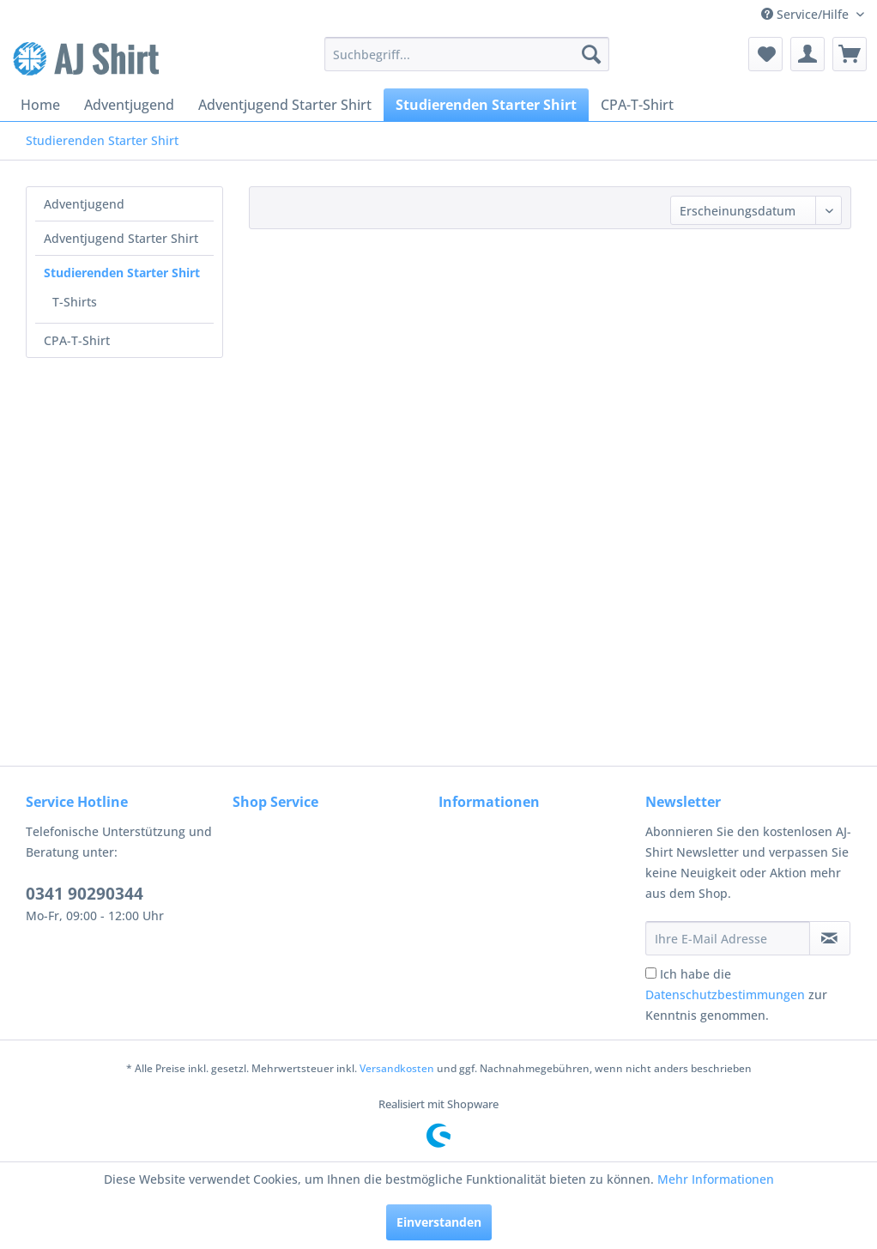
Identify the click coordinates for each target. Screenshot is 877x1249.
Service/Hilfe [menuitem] (806, 14)
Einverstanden (438, 1222)
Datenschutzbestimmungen (725, 994)
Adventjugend (84, 204)
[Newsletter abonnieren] (829, 938)
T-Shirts (74, 302)
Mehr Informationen (715, 1179)
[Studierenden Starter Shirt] (486, 104)
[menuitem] (466, 54)
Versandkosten (397, 1068)
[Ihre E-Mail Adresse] (727, 938)
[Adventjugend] (129, 104)
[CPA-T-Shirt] (637, 104)
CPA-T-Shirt (77, 340)
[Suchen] (591, 54)
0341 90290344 (84, 893)
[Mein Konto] (807, 54)
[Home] (40, 104)
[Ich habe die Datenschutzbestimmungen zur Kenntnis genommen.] (650, 973)
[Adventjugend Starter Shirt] (285, 104)
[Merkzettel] (765, 54)
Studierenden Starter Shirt (122, 272)
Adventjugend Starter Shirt (121, 238)
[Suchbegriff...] (466, 54)
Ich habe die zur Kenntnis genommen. (736, 994)
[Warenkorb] (849, 54)
